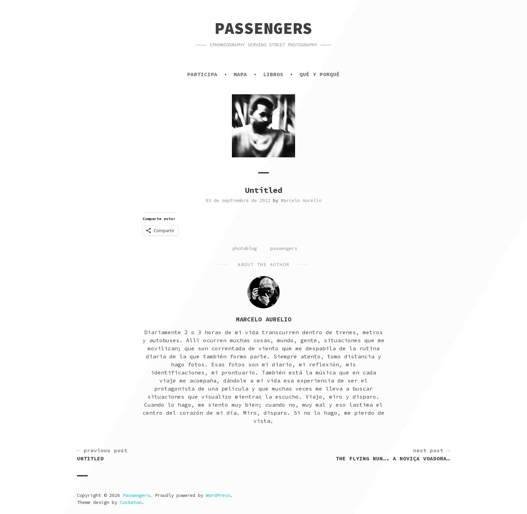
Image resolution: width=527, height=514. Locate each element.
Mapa (240, 74)
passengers (283, 248)
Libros (273, 74)
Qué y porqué (319, 74)
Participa (202, 74)
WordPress (218, 495)
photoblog (245, 248)
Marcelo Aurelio (301, 200)
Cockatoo (130, 502)
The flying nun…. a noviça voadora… (393, 454)
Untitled (102, 454)
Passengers (263, 28)
